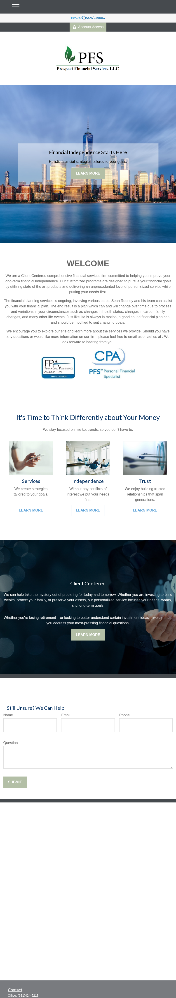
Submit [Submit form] (15, 782)
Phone (124, 715)
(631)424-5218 (28, 995)
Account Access (88, 27)
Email (65, 715)
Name (8, 715)
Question (10, 743)
